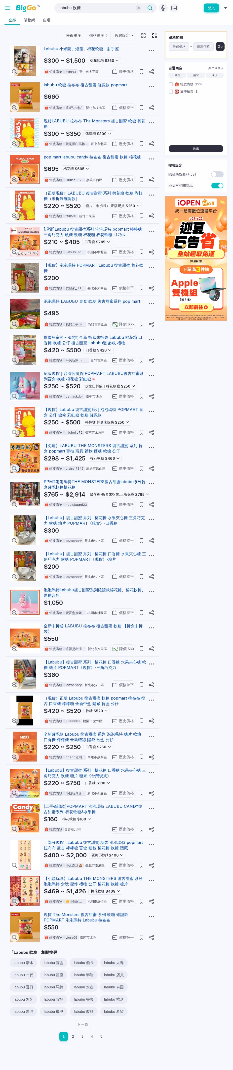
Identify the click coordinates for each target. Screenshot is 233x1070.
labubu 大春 (114, 963)
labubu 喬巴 (23, 1011)
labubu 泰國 (114, 987)
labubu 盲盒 (53, 963)
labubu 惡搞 (53, 987)
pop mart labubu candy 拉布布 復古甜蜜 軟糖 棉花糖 (92, 156)
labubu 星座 (53, 975)
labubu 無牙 (23, 999)
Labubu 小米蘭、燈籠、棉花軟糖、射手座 (81, 48)
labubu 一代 (23, 975)
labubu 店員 (114, 975)
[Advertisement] (196, 356)
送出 (196, 149)
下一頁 (82, 1024)
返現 (215, 75)
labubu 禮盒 (114, 999)
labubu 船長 (83, 963)
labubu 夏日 (23, 987)
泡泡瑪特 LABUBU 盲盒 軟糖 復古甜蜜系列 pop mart (92, 301)
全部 (177, 75)
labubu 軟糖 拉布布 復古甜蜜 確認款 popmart (85, 84)
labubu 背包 (53, 999)
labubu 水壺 (83, 987)
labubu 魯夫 (83, 999)
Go (220, 46)
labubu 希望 (114, 1011)
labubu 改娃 (83, 1011)
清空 (196, 75)
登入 (211, 8)
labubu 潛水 (23, 963)
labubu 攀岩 (83, 975)
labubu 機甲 (53, 1011)
